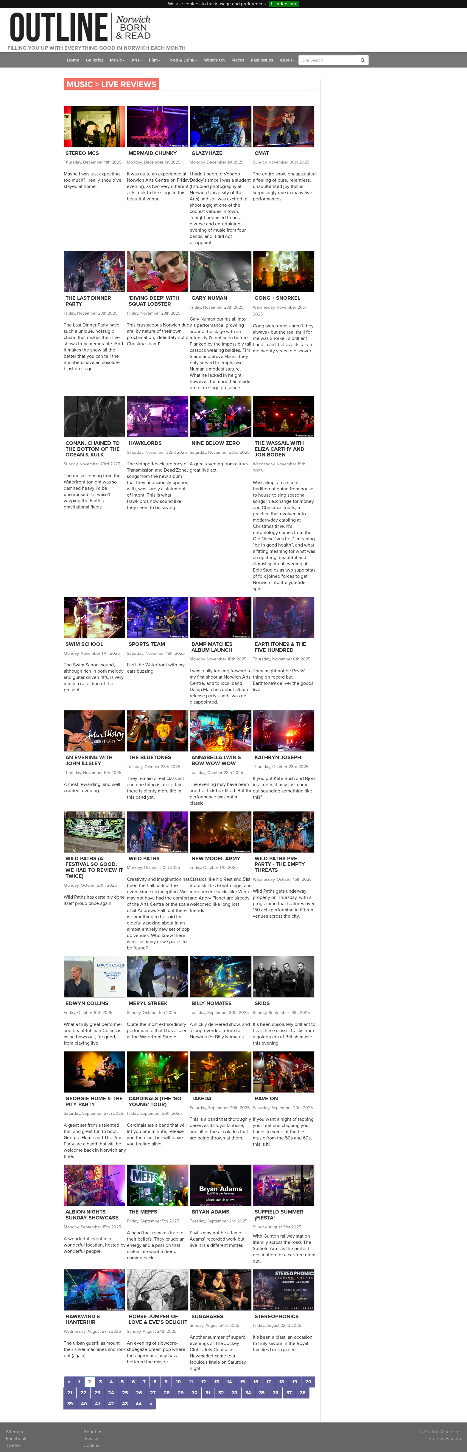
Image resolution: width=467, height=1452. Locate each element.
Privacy (90, 1439)
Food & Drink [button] (182, 60)
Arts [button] (136, 60)
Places (237, 60)
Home (73, 60)
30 (194, 1393)
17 (268, 1382)
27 (153, 1393)
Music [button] (117, 60)
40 (84, 1404)
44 (139, 1404)
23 (97, 1393)
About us (92, 1432)
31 (208, 1393)
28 (167, 1393)
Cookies (91, 1445)
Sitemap (14, 1432)
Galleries (94, 60)
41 (97, 1404)
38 (303, 1393)
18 (281, 1382)
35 (262, 1393)
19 (294, 1382)
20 (308, 1382)
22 (83, 1393)
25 (125, 1393)
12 (203, 1382)
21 (69, 1393)
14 (229, 1382)
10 (178, 1382)
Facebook (16, 1439)
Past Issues (262, 60)
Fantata (453, 1439)
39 (70, 1404)
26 (139, 1393)
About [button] (287, 60)
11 (191, 1382)
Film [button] (155, 60)
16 (255, 1382)
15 (242, 1382)
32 (221, 1393)
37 (289, 1393)
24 (111, 1393)
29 (181, 1393)
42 (111, 1404)
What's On (214, 60)
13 (216, 1382)
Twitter (13, 1445)
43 (125, 1404)
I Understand (284, 4)
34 (248, 1393)
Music (80, 84)
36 (275, 1393)
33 (234, 1393)
